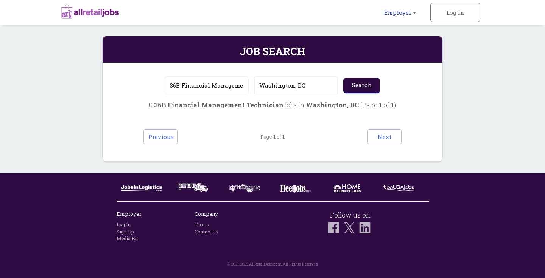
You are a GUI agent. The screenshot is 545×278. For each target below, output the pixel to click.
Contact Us (206, 232)
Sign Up (125, 232)
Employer (400, 12)
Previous (161, 137)
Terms (202, 224)
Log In (455, 12)
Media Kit (127, 238)
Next (384, 137)
